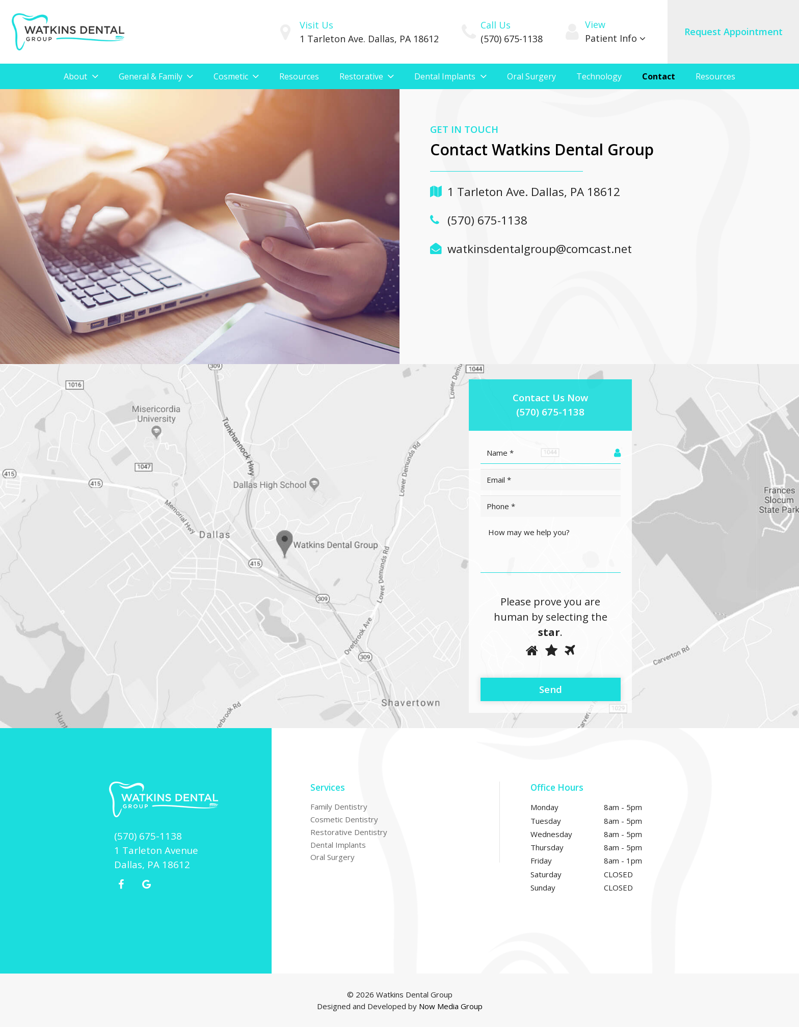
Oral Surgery (332, 857)
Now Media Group (451, 1006)
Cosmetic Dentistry (344, 819)
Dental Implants (338, 845)
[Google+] (146, 884)
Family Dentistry (338, 806)
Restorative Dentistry (348, 832)
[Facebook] (121, 884)
